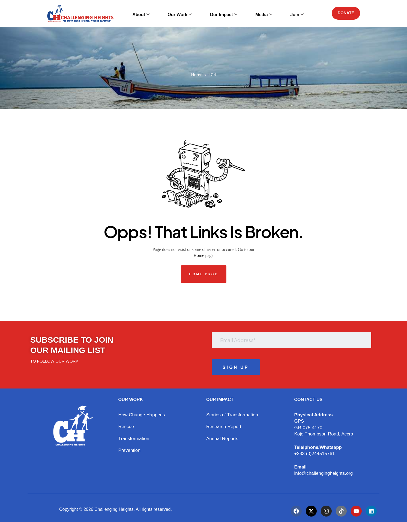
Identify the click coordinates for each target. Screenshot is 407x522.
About (152, 13)
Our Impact (220, 13)
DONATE (344, 13)
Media (254, 13)
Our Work (184, 13)
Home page (203, 255)
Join (280, 13)
